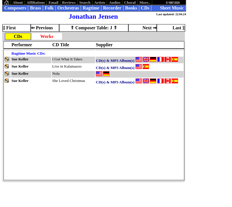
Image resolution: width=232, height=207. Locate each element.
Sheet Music (172, 7)
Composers (15, 7)
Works (46, 36)
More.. (144, 2)
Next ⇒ (149, 27)
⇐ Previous (42, 27)
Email (53, 2)
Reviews (69, 2)
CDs (145, 7)
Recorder (112, 7)
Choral (130, 2)
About (18, 2)
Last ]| (179, 27)
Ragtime (91, 7)
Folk (49, 7)
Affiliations (36, 2)
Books (131, 7)
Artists (99, 2)
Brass (35, 7)
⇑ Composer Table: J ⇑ (93, 27)
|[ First (9, 27)
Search (84, 2)
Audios (114, 2)
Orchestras (68, 7)
